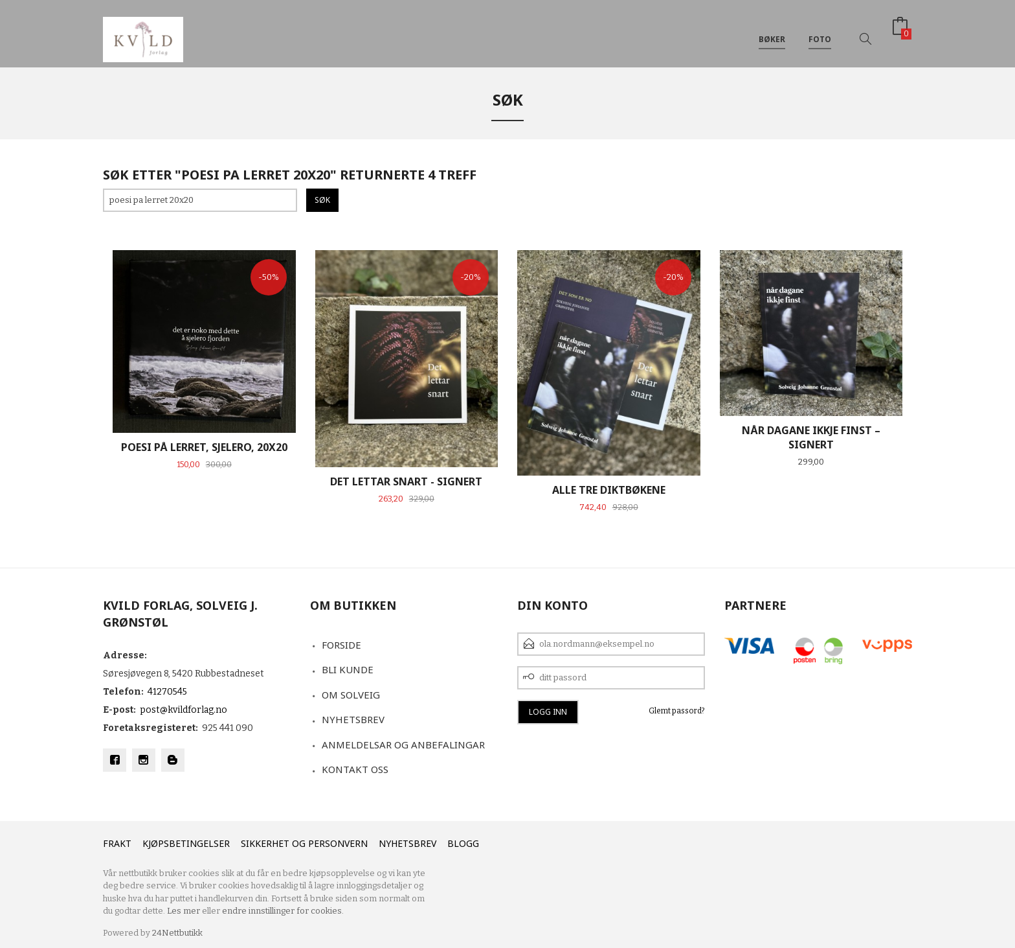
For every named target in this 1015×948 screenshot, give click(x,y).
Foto (820, 31)
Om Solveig (351, 694)
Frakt (117, 843)
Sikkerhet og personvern (304, 843)
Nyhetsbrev (353, 719)
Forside (341, 644)
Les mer (183, 911)
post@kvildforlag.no (183, 709)
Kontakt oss (355, 769)
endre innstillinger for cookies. (283, 911)
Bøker (772, 31)
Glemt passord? (677, 710)
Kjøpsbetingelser (186, 843)
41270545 (167, 691)
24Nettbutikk (177, 933)
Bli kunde (348, 669)
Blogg (463, 843)
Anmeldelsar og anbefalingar (403, 744)
